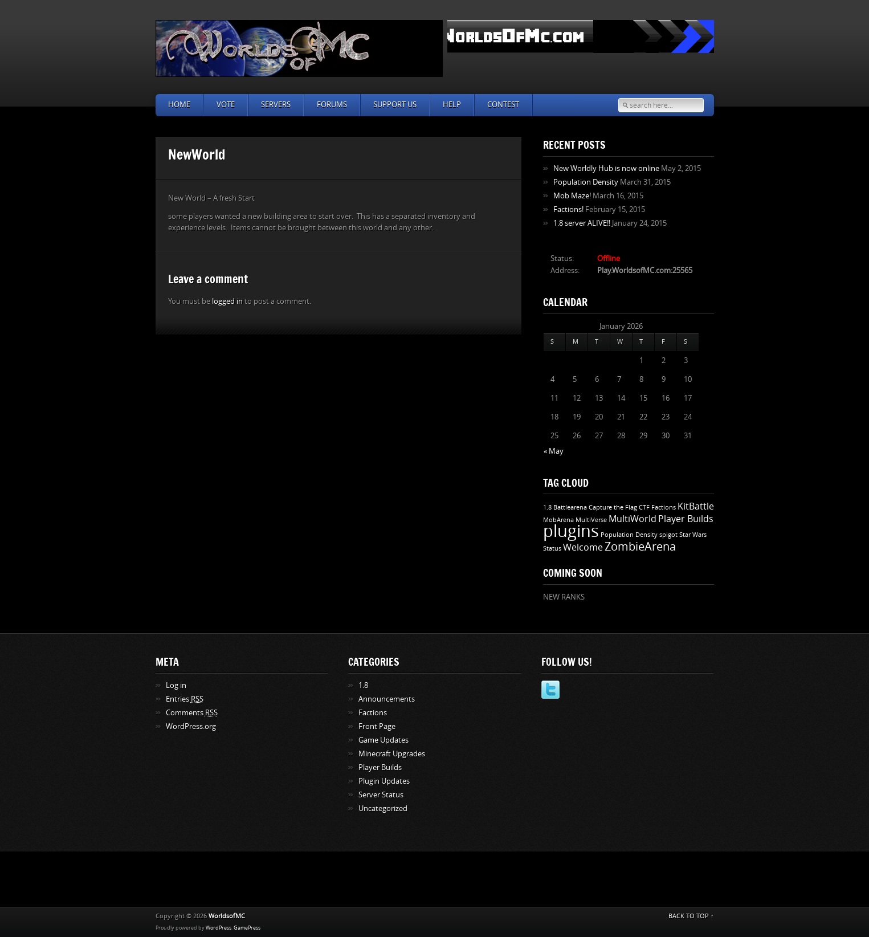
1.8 (547, 507)
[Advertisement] (434, 877)
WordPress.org (191, 726)
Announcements (386, 699)
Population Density (585, 182)
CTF (644, 507)
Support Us (395, 104)
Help (452, 104)
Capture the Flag (613, 507)
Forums (332, 104)
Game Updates (383, 740)
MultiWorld (632, 519)
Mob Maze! (572, 196)
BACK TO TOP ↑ (691, 916)
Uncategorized (382, 808)
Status (552, 548)
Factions (663, 507)
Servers (276, 104)
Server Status (380, 795)
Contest (503, 104)
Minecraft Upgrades (391, 753)
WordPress (218, 928)
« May (554, 451)
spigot (668, 535)
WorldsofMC (227, 916)
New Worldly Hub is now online (606, 168)
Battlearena (570, 507)
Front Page (376, 726)
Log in (176, 685)
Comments (192, 712)
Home (179, 104)
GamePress (247, 928)
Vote (226, 104)
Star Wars (693, 535)
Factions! (568, 209)
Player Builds (685, 519)
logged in (227, 301)
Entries (184, 699)
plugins (571, 531)
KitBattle (696, 506)
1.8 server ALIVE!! (581, 223)
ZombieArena (640, 546)
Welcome (583, 547)
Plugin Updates (384, 781)
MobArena (558, 520)
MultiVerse (591, 520)
